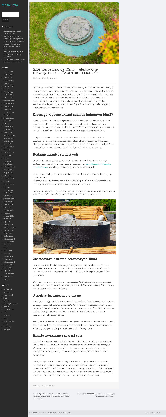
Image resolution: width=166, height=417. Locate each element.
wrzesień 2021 (9, 201)
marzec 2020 (8, 233)
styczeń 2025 (8, 92)
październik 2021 (9, 199)
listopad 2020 (8, 224)
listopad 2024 (8, 98)
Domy (5, 298)
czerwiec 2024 (9, 112)
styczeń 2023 (8, 161)
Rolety (6, 324)
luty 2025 (7, 89)
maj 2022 (7, 181)
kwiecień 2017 (9, 265)
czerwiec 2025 (9, 86)
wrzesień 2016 (9, 274)
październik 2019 (9, 239)
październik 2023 (9, 135)
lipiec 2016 (7, 279)
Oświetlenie (8, 315)
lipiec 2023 (7, 144)
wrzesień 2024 (9, 104)
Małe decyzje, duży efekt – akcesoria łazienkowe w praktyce (13, 46)
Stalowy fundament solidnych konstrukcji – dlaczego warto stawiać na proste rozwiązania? (14, 38)
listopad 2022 (8, 164)
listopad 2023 (8, 132)
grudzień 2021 (8, 193)
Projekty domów (9, 321)
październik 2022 (9, 167)
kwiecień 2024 (9, 118)
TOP (158, 412)
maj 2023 (7, 150)
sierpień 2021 (8, 204)
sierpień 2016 (8, 276)
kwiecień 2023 (9, 152)
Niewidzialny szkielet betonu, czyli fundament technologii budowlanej (14, 54)
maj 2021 (7, 213)
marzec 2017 (8, 268)
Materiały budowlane (11, 304)
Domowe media (9, 295)
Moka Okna (10, 5)
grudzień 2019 (8, 236)
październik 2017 (9, 262)
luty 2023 (7, 158)
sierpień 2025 (8, 83)
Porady (6, 318)
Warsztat (7, 330)
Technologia (7, 327)
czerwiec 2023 (9, 147)
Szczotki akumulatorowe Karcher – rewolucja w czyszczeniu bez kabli (97, 394)
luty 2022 (7, 187)
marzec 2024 (8, 121)
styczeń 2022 (8, 190)
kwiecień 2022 (9, 184)
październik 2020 (9, 227)
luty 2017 (7, 271)
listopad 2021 (8, 196)
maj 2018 (7, 247)
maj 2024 (7, 115)
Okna (5, 312)
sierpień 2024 (8, 106)
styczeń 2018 (8, 256)
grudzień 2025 (8, 75)
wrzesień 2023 (9, 138)
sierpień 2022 (8, 173)
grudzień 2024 (9, 95)
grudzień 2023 (8, 129)
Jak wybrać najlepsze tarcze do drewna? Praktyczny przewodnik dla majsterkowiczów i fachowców (51, 395)
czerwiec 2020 (9, 230)
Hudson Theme (150, 412)
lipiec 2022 (7, 176)
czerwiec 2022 (9, 178)
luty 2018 (7, 253)
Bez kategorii (8, 289)
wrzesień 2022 (9, 170)
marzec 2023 (8, 155)
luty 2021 (7, 222)
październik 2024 (9, 101)
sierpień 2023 (8, 141)
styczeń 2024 (8, 127)
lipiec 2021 (7, 207)
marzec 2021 (8, 219)
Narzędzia (7, 307)
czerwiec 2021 (9, 210)
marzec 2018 (8, 250)
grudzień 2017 (8, 259)
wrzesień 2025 (9, 80)
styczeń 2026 (8, 72)
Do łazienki (7, 292)
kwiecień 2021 (9, 216)
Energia (6, 301)
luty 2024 (7, 124)
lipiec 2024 (7, 109)
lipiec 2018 (7, 245)
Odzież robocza (9, 309)
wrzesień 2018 (9, 242)
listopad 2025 (8, 78)
